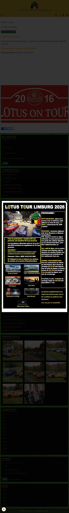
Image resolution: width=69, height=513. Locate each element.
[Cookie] (4, 509)
